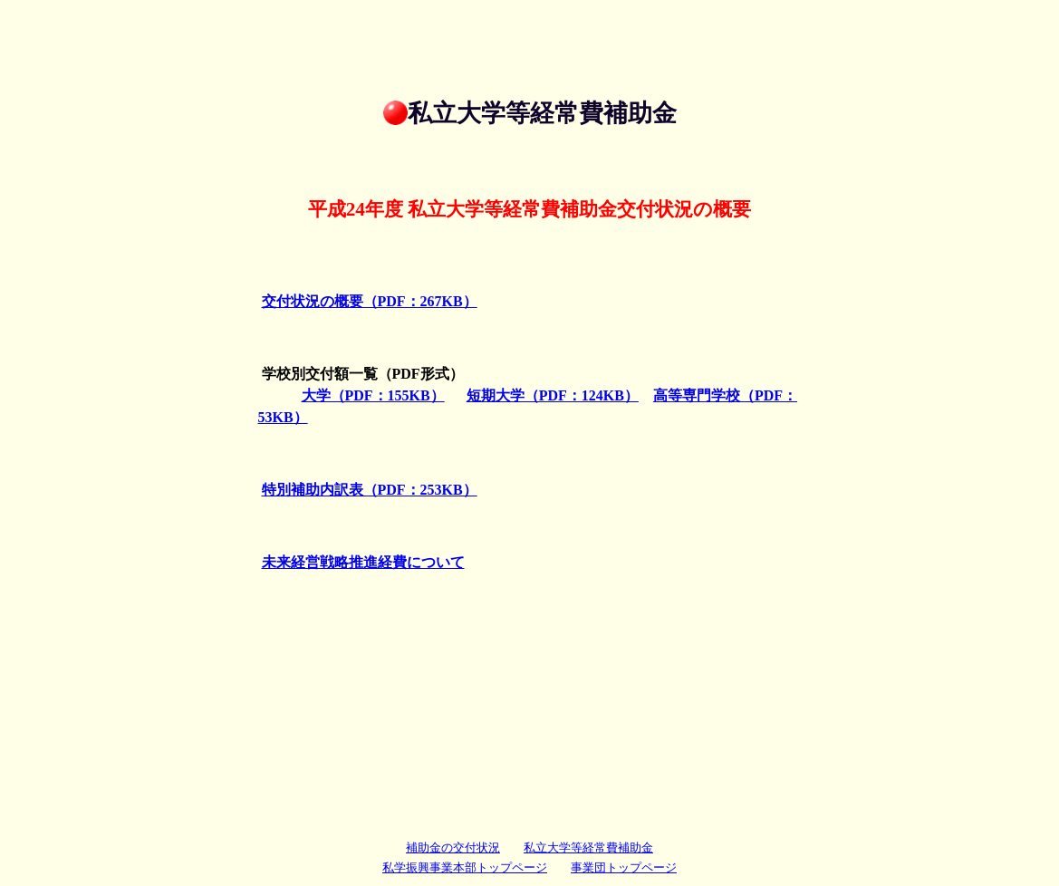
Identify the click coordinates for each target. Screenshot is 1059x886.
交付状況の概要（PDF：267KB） (369, 301)
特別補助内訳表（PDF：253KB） (369, 489)
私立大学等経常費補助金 (588, 847)
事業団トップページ (624, 867)
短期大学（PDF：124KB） (553, 395)
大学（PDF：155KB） (373, 395)
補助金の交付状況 (453, 847)
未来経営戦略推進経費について (363, 562)
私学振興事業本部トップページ (464, 867)
